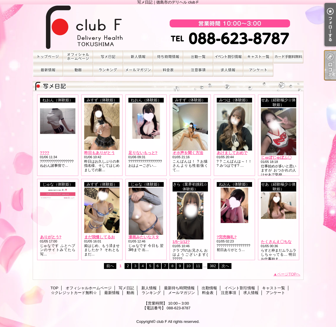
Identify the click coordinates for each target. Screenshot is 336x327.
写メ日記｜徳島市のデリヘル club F (168, 27)
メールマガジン (138, 70)
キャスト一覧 (258, 56)
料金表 (168, 70)
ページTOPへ (288, 274)
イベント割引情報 (228, 56)
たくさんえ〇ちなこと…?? (284, 242)
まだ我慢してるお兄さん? (106, 237)
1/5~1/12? (181, 242)
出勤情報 (198, 56)
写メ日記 (108, 56)
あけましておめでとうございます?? (248, 153)
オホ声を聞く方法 (188, 153)
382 (213, 266)
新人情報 (138, 56)
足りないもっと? (143, 153)
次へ (225, 266)
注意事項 (198, 70)
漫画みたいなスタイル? (148, 237)
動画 (78, 70)
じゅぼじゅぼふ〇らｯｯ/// (282, 157)
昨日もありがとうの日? (104, 153)
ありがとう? (51, 237)
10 (188, 266)
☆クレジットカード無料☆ (288, 56)
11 (198, 266)
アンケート (258, 70)
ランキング (108, 70)
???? (44, 153)
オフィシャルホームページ (78, 56)
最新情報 (48, 70)
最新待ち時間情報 (168, 56)
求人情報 (228, 70)
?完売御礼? (227, 237)
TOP (48, 56)
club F (162, 321)
